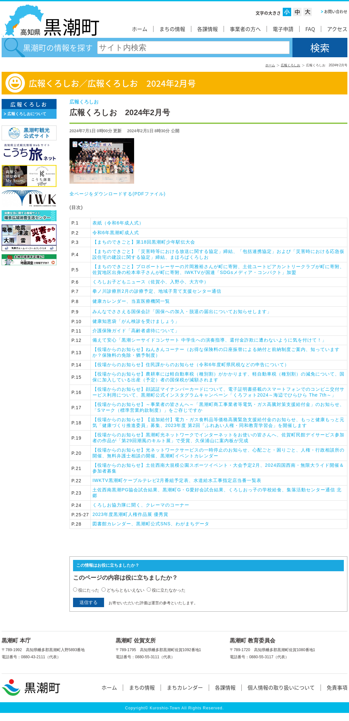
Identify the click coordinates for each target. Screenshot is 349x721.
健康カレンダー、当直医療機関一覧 (131, 301)
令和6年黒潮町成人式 (115, 232)
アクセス (337, 29)
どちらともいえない (125, 590)
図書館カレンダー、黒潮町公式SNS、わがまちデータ (150, 523)
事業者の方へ (245, 29)
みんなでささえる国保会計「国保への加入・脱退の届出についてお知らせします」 (182, 311)
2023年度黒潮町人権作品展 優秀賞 (130, 514)
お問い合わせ (335, 11)
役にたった (88, 590)
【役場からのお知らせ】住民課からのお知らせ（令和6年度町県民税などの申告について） (190, 364)
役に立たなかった (168, 590)
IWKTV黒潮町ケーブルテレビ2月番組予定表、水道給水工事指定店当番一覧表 (176, 480)
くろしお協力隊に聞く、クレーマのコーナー (140, 505)
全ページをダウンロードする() (117, 193)
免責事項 (337, 687)
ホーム (139, 29)
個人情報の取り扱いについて (281, 687)
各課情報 (207, 29)
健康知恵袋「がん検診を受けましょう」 (136, 321)
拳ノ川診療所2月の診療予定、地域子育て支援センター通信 (156, 291)
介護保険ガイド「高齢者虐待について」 (136, 330)
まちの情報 (172, 29)
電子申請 (283, 29)
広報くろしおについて (26, 114)
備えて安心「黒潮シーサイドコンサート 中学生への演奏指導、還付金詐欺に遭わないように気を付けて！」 (209, 340)
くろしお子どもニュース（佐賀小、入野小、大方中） (150, 281)
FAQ (310, 29)
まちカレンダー (185, 687)
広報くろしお (290, 65)
